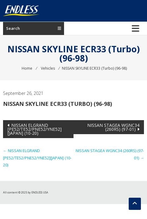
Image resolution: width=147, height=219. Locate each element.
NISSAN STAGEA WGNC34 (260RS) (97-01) (113, 127)
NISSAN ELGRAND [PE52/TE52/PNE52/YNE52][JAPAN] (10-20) (35, 129)
